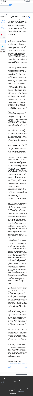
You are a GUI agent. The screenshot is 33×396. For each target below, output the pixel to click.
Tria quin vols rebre (21, 391)
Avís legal (2, 384)
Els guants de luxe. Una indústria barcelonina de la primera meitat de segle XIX (23, 367)
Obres (29, 1)
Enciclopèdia (10, 381)
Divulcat (24, 0)
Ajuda (6, 0)
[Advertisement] (24, 7)
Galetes (4, 384)
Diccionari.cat (27, 0)
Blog (3, 0)
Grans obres (19, 381)
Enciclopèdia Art (20, 380)
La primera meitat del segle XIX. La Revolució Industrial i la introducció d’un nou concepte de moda (3, 22)
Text (13, 379)
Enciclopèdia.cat (24, 379)
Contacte (5, 0)
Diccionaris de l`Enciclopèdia (10, 380)
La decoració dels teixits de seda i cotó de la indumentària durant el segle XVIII (12, 367)
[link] (2, 16)
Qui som (1, 0)
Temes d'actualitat (26, 1)
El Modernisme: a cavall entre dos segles (3, 28)
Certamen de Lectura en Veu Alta (14, 381)
